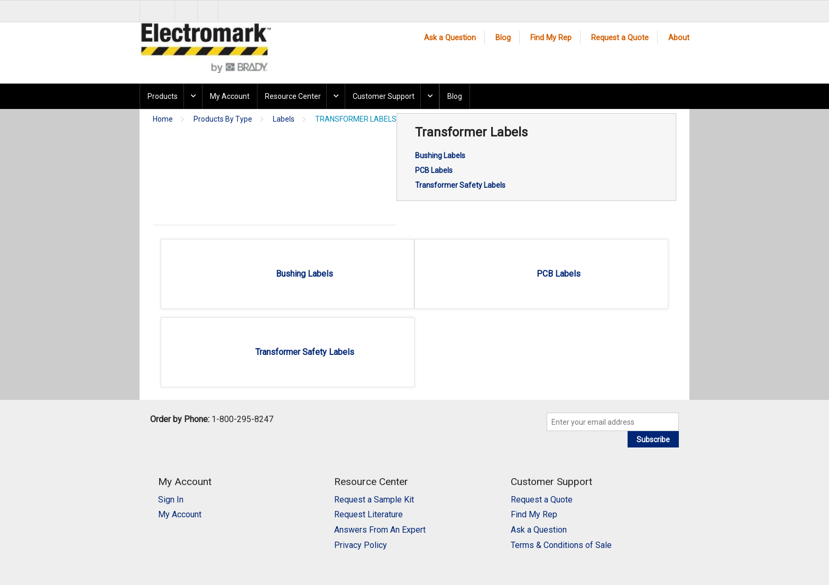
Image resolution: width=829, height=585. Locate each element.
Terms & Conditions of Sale (561, 545)
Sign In (170, 500)
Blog (503, 37)
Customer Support (383, 96)
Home (163, 119)
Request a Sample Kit (374, 500)
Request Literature (368, 514)
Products (163, 96)
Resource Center (293, 96)
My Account (230, 96)
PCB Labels (434, 170)
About (678, 37)
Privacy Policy (360, 545)
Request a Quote (620, 37)
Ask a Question (450, 37)
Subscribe (653, 439)
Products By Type (223, 119)
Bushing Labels (440, 155)
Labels (283, 119)
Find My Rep (551, 37)
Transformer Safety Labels (460, 185)
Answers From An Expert (380, 530)
